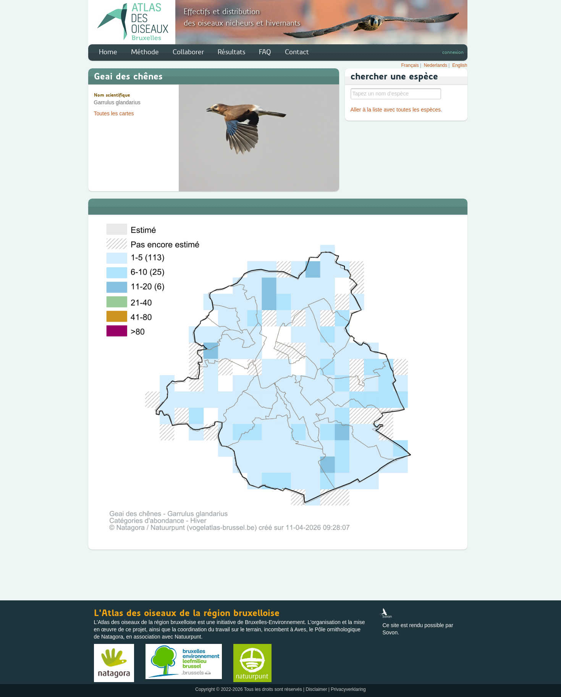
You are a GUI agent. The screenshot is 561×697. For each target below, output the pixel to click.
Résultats (231, 52)
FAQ (265, 52)
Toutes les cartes (114, 113)
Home (108, 52)
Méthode (145, 52)
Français (410, 65)
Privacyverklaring (348, 689)
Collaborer (188, 52)
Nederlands (435, 65)
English (459, 65)
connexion (453, 52)
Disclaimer (316, 689)
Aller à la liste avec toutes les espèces (396, 110)
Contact (297, 52)
